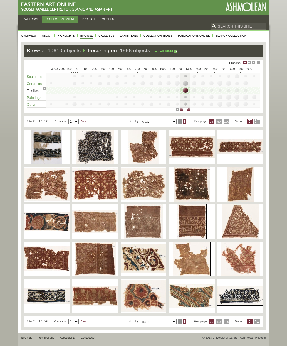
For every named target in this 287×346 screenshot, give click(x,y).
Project (88, 19)
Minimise (249, 62)
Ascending (180, 121)
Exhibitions (129, 35)
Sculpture (34, 77)
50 (219, 121)
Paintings (34, 97)
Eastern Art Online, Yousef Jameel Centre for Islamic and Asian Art (68, 6)
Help (258, 62)
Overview (28, 35)
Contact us (88, 337)
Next (84, 121)
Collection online (60, 19)
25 (211, 121)
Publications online (194, 35)
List (257, 121)
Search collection (231, 35)
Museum (108, 19)
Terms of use (46, 337)
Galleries (106, 35)
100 (226, 121)
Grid (250, 121)
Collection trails (158, 35)
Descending (184, 121)
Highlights (66, 35)
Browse (86, 35)
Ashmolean (246, 6)
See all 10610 (163, 51)
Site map (26, 337)
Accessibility (67, 337)
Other (31, 104)
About (47, 35)
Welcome (31, 19)
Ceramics (34, 84)
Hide (253, 62)
